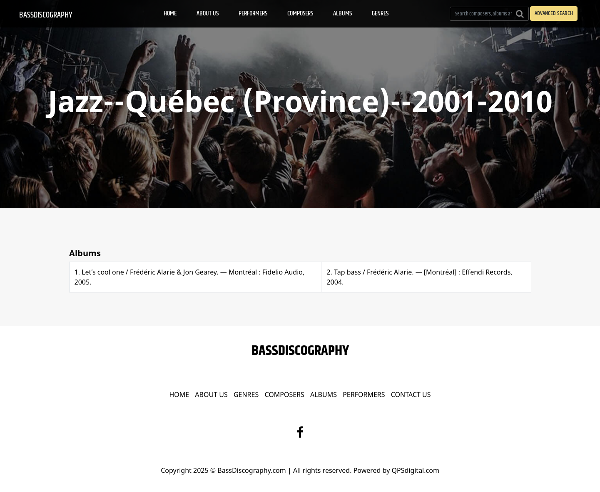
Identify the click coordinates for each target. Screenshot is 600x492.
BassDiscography (45, 15)
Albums (342, 13)
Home (170, 13)
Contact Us (411, 394)
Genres (380, 13)
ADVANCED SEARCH (554, 13)
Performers (253, 13)
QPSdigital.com (415, 470)
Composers (300, 13)
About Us (208, 13)
